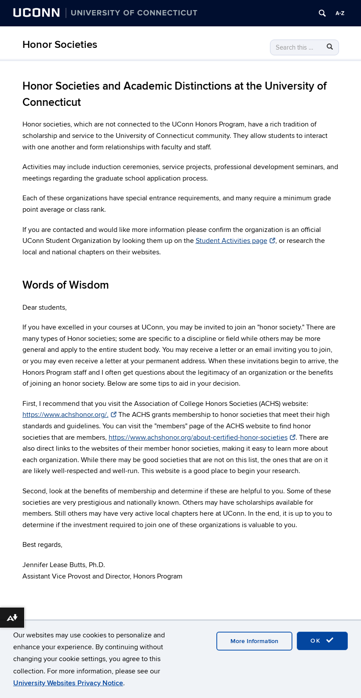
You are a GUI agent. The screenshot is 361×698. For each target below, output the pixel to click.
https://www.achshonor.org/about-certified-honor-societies (202, 437)
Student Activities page (235, 240)
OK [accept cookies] (322, 640)
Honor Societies (59, 44)
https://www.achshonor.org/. (69, 414)
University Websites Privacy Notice (68, 683)
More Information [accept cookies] (254, 641)
